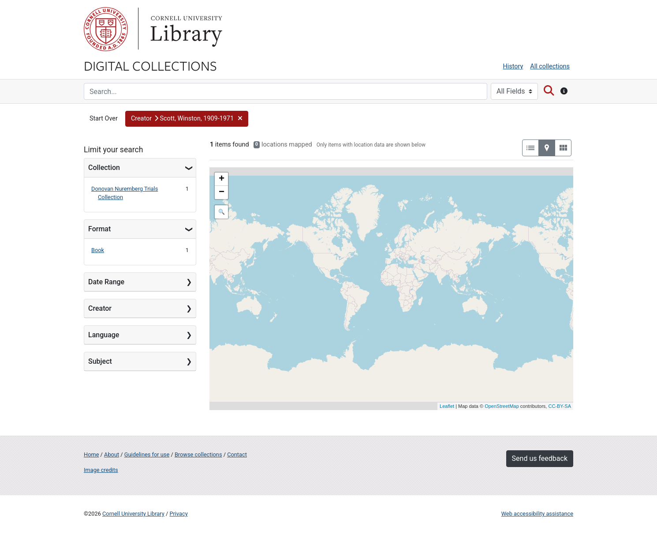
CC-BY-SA (559, 406)
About (111, 454)
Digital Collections (150, 65)
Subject (100, 361)
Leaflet (447, 406)
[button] (186, 119)
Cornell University (106, 29)
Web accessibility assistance (537, 513)
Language (103, 335)
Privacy (178, 513)
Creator (100, 308)
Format (99, 229)
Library (185, 29)
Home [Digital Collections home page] (91, 454)
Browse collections (198, 454)
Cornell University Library (133, 513)
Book (97, 250)
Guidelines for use (146, 454)
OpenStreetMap (502, 406)
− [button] (221, 192)
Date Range (106, 282)
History (513, 66)
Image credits (101, 470)
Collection (104, 167)
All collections (550, 66)
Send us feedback (539, 458)
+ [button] (221, 179)
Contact (237, 454)
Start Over (104, 118)
